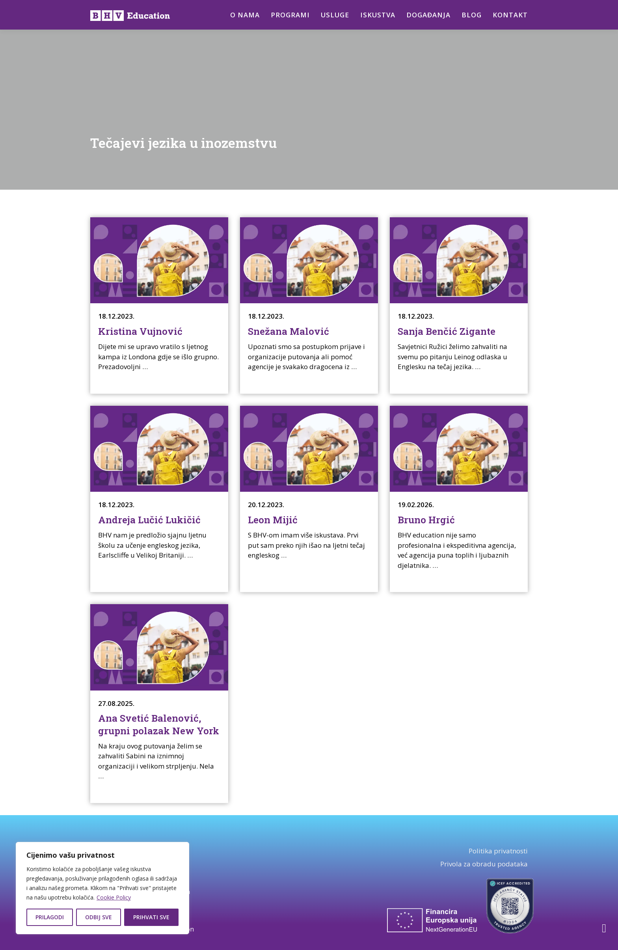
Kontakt (510, 14)
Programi (288, 14)
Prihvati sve (151, 917)
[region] (102, 888)
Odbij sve (98, 917)
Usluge (333, 14)
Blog (472, 14)
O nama (243, 14)
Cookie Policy (114, 897)
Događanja (428, 14)
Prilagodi (49, 917)
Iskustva (377, 14)
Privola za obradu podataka (484, 863)
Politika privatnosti (498, 850)
